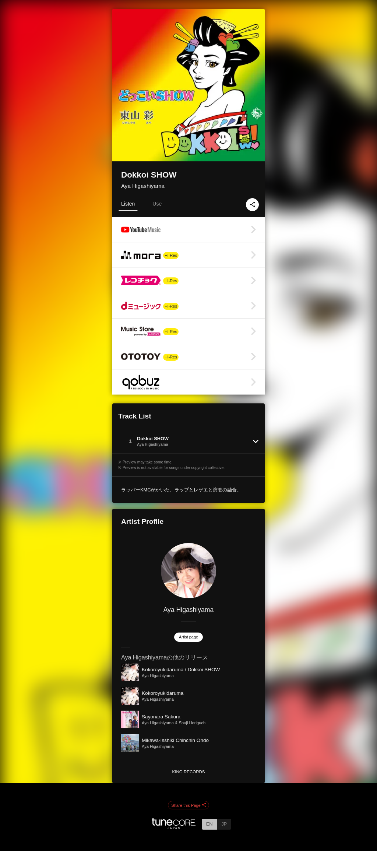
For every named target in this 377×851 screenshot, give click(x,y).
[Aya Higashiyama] (188, 570)
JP (224, 824)
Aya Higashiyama (143, 186)
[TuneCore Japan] (174, 827)
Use (157, 204)
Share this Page (188, 805)
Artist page (188, 637)
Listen (128, 204)
